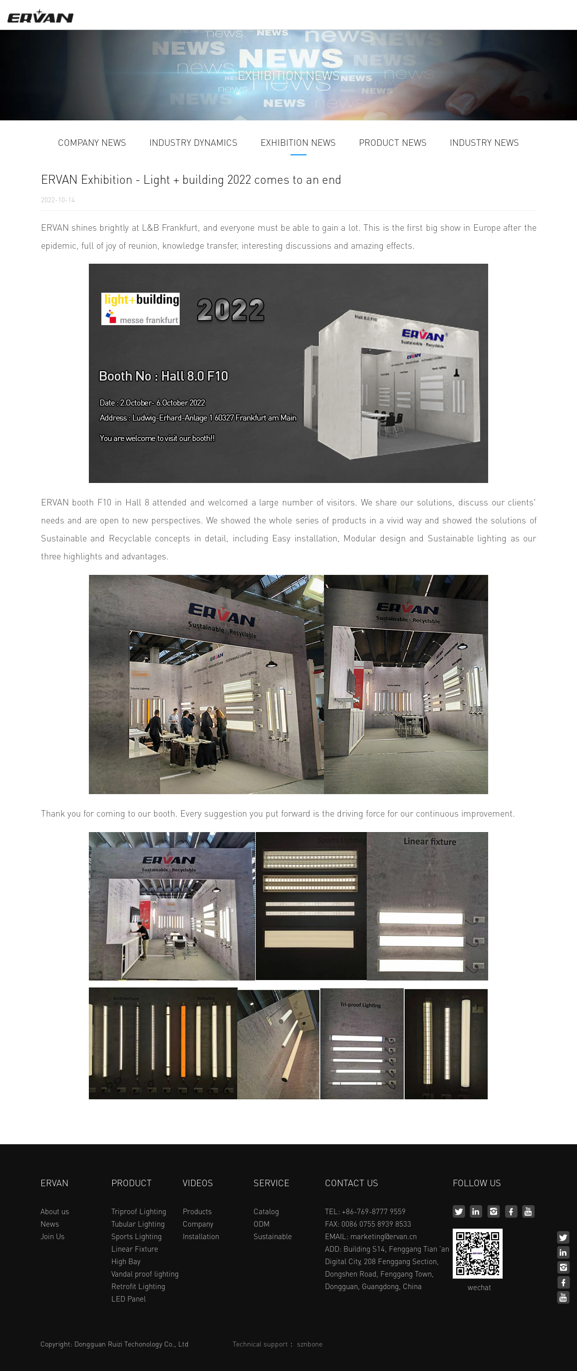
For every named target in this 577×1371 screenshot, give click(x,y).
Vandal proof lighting (145, 1274)
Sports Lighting (136, 1236)
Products (197, 1211)
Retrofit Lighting (138, 1286)
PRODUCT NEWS (393, 143)
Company (198, 1224)
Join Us (52, 1236)
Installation (201, 1236)
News (49, 1224)
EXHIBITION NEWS (298, 143)
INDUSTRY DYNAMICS (193, 143)
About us (54, 1211)
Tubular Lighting (138, 1224)
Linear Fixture (134, 1249)
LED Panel (128, 1299)
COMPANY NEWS (92, 143)
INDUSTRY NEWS (484, 143)
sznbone (309, 1343)
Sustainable (273, 1236)
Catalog (266, 1211)
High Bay (125, 1261)
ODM (262, 1224)
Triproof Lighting (138, 1211)
